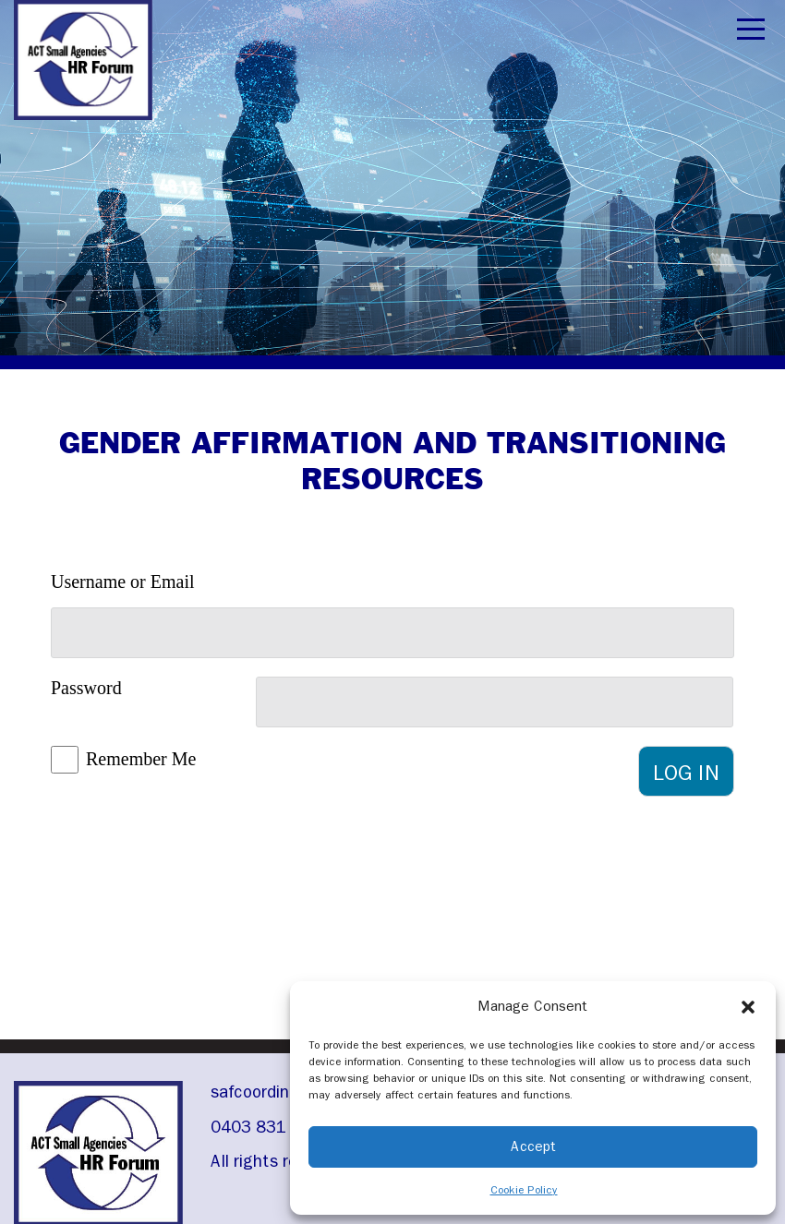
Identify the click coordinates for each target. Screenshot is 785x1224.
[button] (748, 1006)
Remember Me (141, 759)
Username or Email (123, 581)
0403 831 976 (266, 1127)
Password (86, 688)
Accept (533, 1146)
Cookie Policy (524, 1189)
